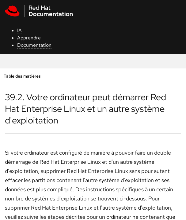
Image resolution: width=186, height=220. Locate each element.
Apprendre (29, 38)
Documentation (34, 45)
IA (19, 30)
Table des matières (22, 76)
